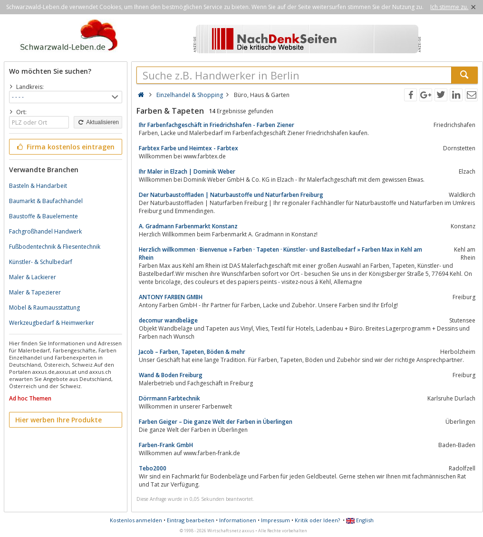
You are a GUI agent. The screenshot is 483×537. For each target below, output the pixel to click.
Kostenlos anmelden (136, 520)
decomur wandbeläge (168, 320)
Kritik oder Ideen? (317, 520)
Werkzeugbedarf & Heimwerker (51, 323)
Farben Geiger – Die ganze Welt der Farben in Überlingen (215, 422)
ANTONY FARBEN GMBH (171, 297)
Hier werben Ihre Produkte (58, 419)
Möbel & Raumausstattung (44, 307)
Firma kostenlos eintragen (65, 146)
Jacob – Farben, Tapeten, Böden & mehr (192, 352)
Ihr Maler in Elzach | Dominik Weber (187, 171)
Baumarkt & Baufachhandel (46, 201)
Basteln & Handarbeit (38, 186)
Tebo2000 (152, 468)
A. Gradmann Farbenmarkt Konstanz (188, 226)
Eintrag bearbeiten (190, 520)
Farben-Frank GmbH (166, 445)
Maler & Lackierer (32, 277)
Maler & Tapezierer (35, 292)
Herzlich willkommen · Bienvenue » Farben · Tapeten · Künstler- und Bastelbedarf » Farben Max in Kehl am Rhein (280, 253)
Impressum (275, 520)
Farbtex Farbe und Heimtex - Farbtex (188, 148)
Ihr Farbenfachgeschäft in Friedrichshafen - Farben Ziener (216, 125)
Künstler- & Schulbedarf (40, 262)
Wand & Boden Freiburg (171, 375)
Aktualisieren (98, 122)
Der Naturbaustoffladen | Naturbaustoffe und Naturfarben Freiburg (231, 195)
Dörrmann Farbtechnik (169, 398)
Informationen (237, 520)
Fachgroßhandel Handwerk (45, 231)
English (360, 520)
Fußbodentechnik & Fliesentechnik (54, 247)
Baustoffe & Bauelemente (43, 216)
